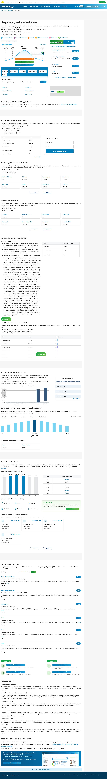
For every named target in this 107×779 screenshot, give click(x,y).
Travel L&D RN (55, 64)
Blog (76, 6)
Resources (56, 6)
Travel (53, 71)
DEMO (81, 6)
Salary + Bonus (9, 41)
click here (3, 468)
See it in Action (60, 91)
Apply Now (75, 51)
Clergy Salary (10, 10)
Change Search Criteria (7, 79)
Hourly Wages (28, 94)
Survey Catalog (46, 6)
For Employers (34, 6)
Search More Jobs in (65, 77)
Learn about (12, 763)
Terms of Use (84, 775)
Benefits (14, 41)
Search (43, 82)
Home (2, 10)
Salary (6, 10)
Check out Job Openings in (63, 46)
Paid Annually (7, 44)
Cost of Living (5, 94)
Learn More (63, 2)
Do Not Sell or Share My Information (97, 775)
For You (25, 6)
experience (64, 104)
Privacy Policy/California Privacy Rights (71, 775)
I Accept (102, 2)
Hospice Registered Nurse (58, 50)
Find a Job (65, 6)
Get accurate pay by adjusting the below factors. (11, 68)
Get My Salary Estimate (59, 151)
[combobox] (11, 82)
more (7, 583)
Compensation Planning (92, 6)
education (3, 106)
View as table (43, 44)
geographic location (72, 104)
